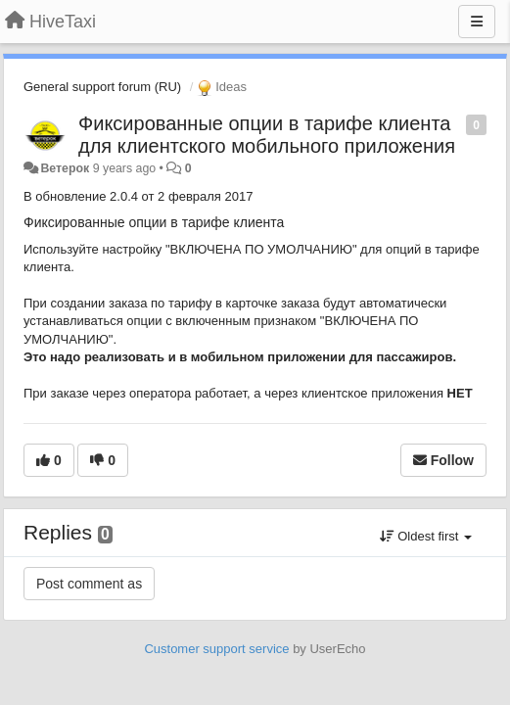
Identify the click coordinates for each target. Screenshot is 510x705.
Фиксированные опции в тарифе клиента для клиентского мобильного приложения (266, 135)
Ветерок (64, 168)
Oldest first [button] (426, 536)
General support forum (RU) (102, 86)
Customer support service (216, 648)
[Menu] (476, 21)
